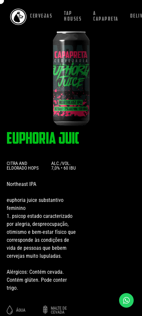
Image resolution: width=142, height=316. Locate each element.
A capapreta (105, 16)
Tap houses (72, 16)
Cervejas (41, 16)
